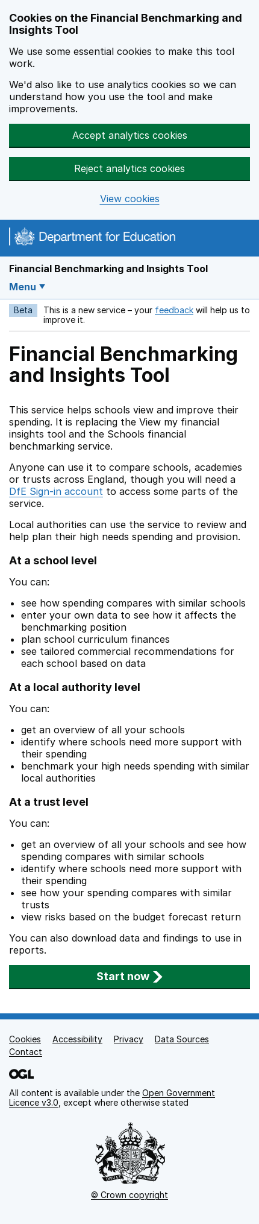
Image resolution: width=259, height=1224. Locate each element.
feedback (174, 310)
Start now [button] (129, 976)
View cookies (130, 199)
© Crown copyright (129, 1195)
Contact (25, 1052)
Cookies (25, 1039)
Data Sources (182, 1039)
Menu (22, 287)
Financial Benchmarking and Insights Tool (108, 269)
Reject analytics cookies (129, 168)
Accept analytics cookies (129, 135)
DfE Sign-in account (56, 491)
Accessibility (77, 1039)
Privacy (128, 1039)
